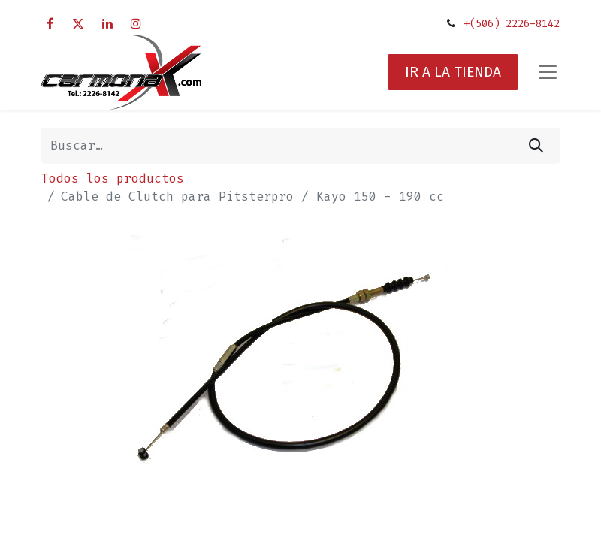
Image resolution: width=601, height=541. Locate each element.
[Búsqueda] (536, 146)
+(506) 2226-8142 (512, 24)
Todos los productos (112, 178)
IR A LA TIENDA (453, 71)
